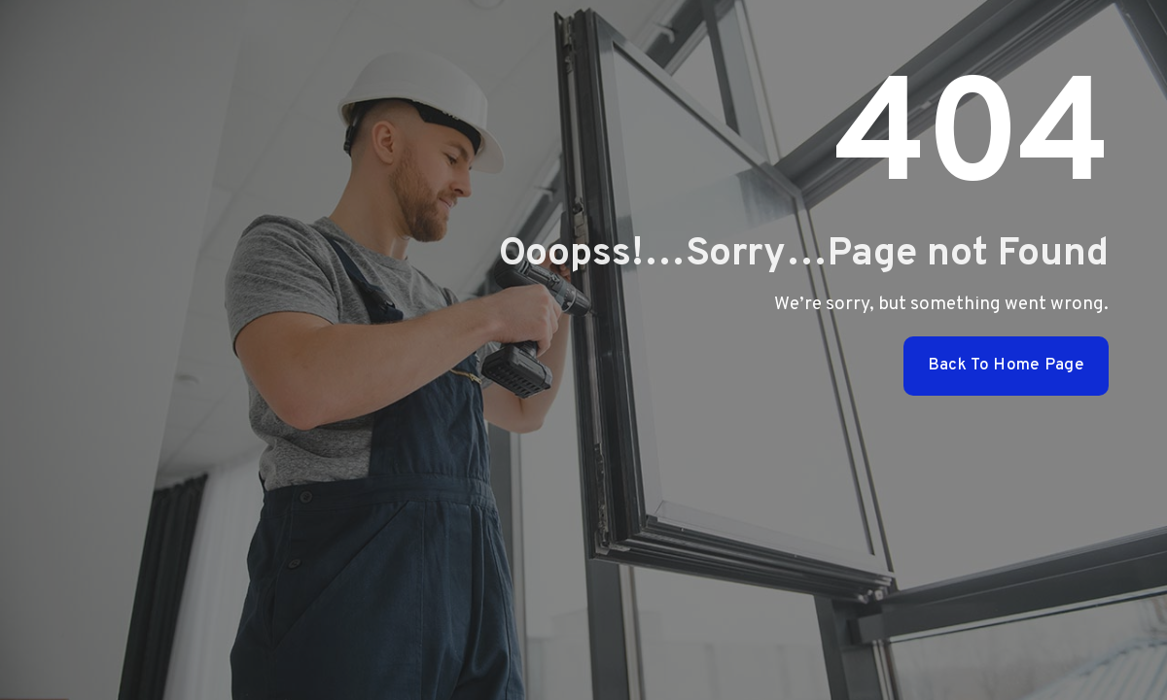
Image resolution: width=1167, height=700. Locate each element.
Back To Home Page (1006, 365)
